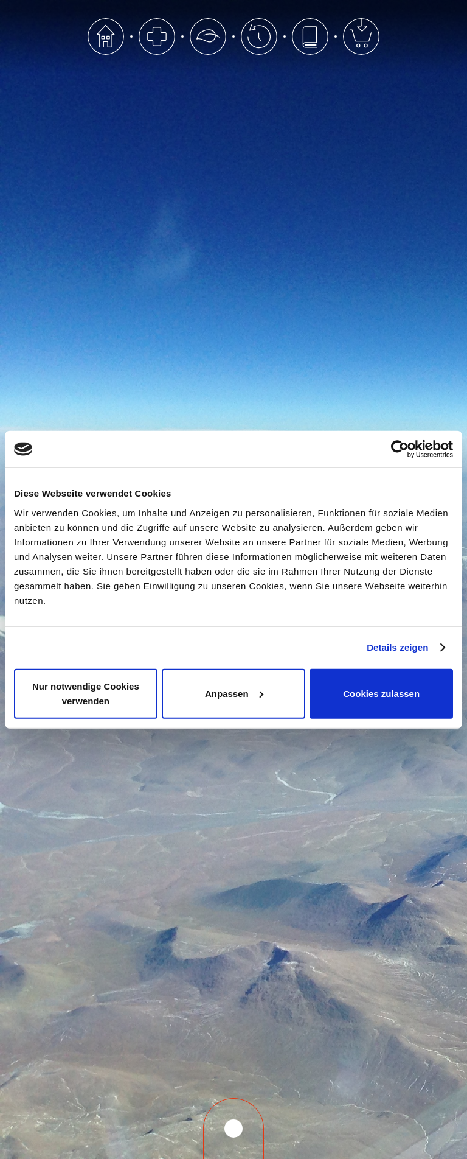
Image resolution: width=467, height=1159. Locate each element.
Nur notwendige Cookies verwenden (85, 693)
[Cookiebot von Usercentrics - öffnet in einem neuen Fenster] (400, 449)
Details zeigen (397, 647)
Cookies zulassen (381, 693)
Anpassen (234, 693)
